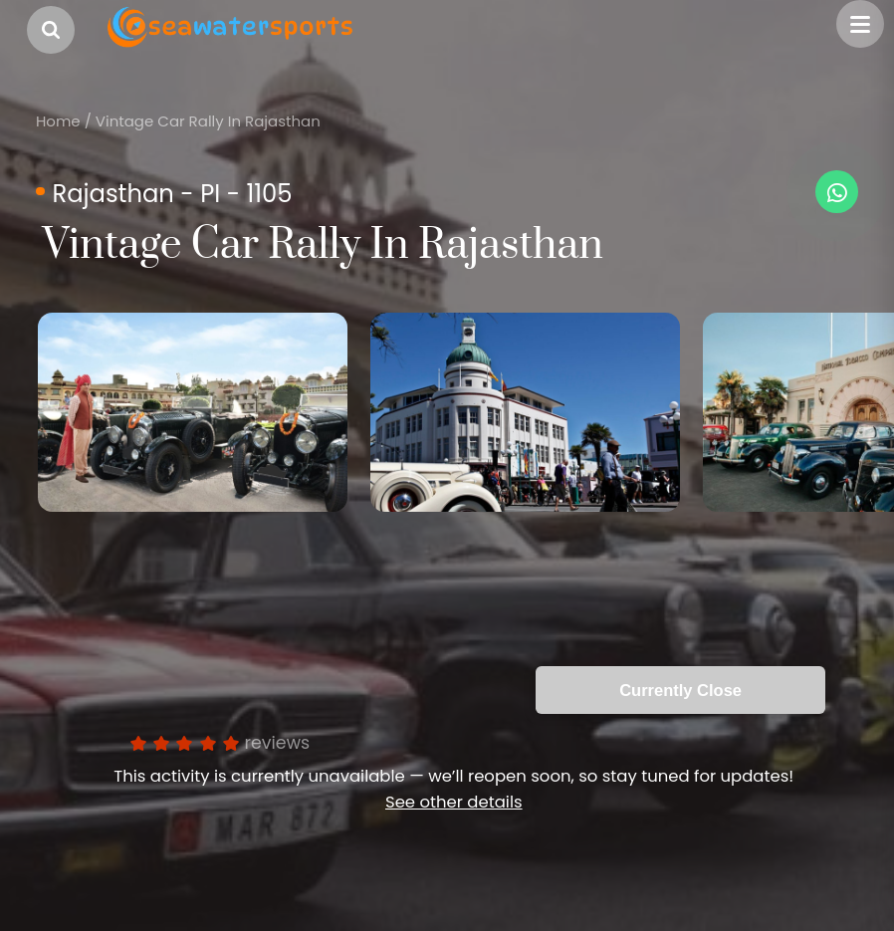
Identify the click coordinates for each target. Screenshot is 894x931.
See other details (454, 802)
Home (58, 121)
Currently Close (680, 690)
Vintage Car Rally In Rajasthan (208, 121)
